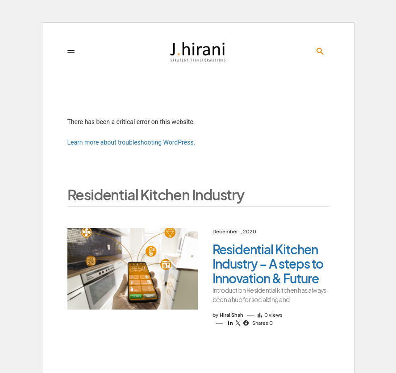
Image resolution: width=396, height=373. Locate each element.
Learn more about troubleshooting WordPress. (131, 142)
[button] (71, 51)
